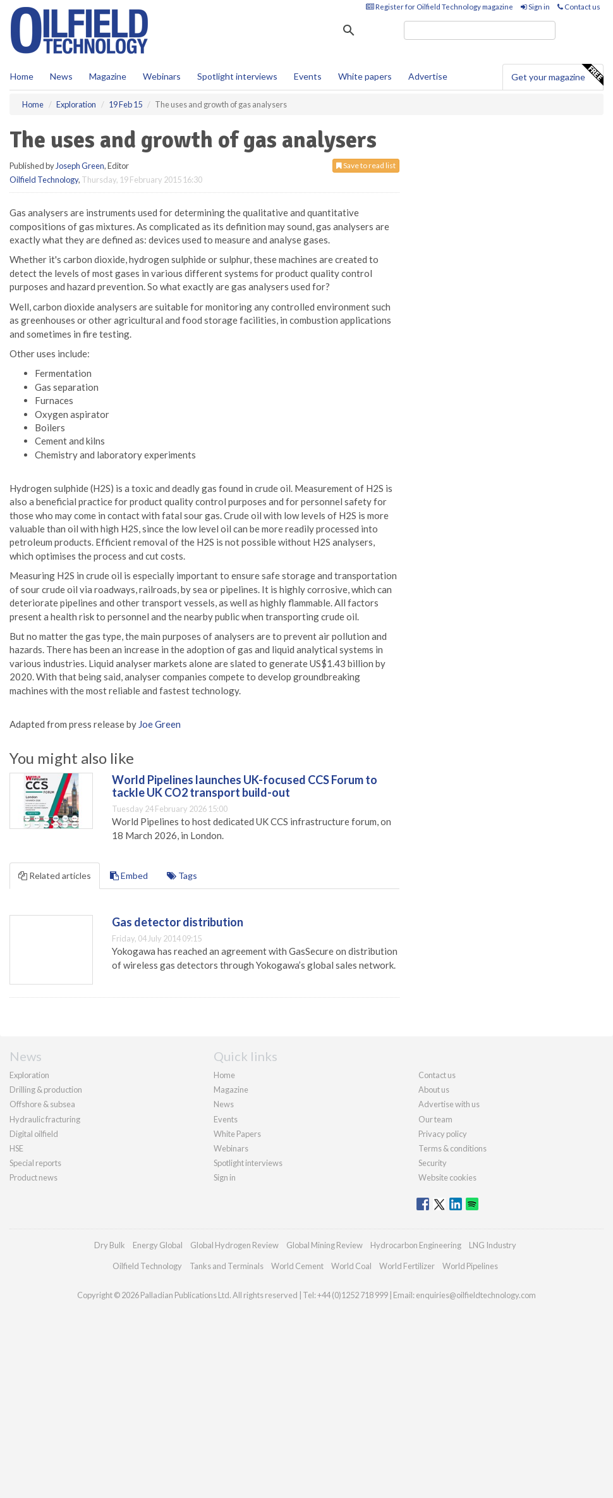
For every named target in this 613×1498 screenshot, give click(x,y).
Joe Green (159, 724)
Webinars (162, 76)
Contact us (578, 7)
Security (432, 1163)
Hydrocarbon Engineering (415, 1245)
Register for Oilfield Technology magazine (439, 7)
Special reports (35, 1163)
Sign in (535, 7)
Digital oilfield (33, 1134)
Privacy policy (442, 1134)
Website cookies (447, 1177)
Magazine (107, 76)
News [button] (61, 76)
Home (21, 76)
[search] (479, 30)
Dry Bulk (109, 1245)
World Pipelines (470, 1266)
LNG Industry (492, 1245)
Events (308, 76)
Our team (435, 1119)
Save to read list (366, 165)
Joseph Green (80, 166)
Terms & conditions (452, 1148)
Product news (33, 1177)
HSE (16, 1148)
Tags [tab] (182, 875)
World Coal (351, 1266)
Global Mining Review (324, 1245)
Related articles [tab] (54, 875)
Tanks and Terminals (227, 1266)
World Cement (297, 1266)
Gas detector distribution (177, 922)
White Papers (237, 1134)
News (224, 1104)
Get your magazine (557, 75)
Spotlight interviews (237, 76)
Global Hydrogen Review (234, 1245)
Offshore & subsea (42, 1104)
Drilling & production (45, 1089)
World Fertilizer (407, 1266)
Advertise (427, 76)
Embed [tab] (129, 875)
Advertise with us (449, 1104)
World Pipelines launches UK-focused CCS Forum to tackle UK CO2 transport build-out (244, 786)
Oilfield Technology (43, 180)
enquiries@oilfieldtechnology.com (476, 1295)
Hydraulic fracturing (44, 1119)
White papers (365, 76)
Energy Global (158, 1245)
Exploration (29, 1075)
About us (433, 1089)
